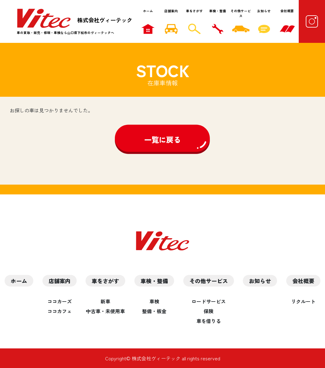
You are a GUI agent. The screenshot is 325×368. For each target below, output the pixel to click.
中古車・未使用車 (105, 311)
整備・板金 (154, 311)
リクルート (303, 301)
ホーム (148, 11)
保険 (209, 311)
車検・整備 (217, 11)
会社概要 (287, 11)
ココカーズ (59, 301)
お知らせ (264, 11)
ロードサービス (209, 301)
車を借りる (208, 320)
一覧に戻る (162, 139)
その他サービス (241, 13)
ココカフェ (59, 311)
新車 (105, 301)
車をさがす (194, 11)
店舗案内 (171, 11)
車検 (154, 301)
